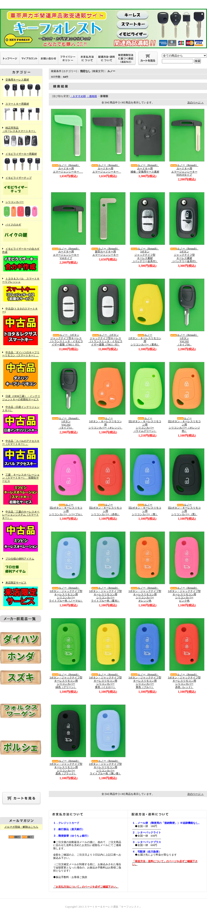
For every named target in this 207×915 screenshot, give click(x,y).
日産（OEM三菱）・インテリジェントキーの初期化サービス (21, 398)
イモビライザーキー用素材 (21, 162)
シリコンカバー (21, 209)
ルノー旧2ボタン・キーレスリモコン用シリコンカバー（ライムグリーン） (145, 425)
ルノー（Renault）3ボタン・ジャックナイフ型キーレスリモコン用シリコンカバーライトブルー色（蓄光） (105, 594)
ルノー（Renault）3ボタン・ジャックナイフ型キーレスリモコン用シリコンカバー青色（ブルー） (145, 681)
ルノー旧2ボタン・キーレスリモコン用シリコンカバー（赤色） (105, 509)
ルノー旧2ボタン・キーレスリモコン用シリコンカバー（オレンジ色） (184, 425)
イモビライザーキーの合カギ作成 (21, 259)
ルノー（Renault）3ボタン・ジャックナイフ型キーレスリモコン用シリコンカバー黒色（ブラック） (66, 767)
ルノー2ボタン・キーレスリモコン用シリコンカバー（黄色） (145, 339)
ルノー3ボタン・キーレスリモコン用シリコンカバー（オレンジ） (105, 423)
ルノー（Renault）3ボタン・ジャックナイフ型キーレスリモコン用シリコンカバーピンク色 (184, 594)
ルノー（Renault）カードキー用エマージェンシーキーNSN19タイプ (184, 170)
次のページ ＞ (195, 102)
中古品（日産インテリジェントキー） (21, 420)
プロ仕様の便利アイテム (21, 567)
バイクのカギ (21, 233)
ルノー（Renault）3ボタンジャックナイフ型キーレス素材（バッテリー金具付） (145, 255)
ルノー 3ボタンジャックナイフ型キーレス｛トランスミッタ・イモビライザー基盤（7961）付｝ (66, 339)
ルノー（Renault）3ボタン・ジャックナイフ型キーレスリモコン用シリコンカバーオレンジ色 (145, 594)
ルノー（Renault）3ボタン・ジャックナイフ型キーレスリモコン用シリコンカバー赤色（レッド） (184, 681)
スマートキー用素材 (21, 112)
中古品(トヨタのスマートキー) (21, 326)
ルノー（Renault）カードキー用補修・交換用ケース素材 (145, 168)
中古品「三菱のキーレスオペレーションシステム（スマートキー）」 (21, 531)
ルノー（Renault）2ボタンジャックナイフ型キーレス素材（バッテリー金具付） (184, 255)
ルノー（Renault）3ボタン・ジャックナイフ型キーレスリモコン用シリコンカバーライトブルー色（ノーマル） (66, 594)
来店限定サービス (21, 594)
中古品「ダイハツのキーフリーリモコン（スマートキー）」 (21, 370)
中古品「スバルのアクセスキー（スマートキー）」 (21, 454)
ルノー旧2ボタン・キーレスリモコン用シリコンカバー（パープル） (66, 509)
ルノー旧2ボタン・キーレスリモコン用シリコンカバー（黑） (184, 509)
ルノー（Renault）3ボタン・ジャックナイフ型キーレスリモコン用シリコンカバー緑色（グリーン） (66, 681)
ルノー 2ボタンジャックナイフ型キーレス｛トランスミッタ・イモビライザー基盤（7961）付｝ (105, 339)
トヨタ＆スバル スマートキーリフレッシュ (21, 289)
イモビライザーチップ (21, 186)
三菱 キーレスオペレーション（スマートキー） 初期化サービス (21, 489)
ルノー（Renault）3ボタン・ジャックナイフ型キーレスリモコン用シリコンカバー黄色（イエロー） (105, 681)
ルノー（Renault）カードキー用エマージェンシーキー (68, 168)
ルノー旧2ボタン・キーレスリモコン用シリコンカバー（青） (145, 509)
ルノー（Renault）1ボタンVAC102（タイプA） (66, 423)
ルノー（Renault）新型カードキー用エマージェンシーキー (105, 251)
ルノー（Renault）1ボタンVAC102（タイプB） (184, 339)
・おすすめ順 (78, 96)
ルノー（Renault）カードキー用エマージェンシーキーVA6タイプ (66, 253)
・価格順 (92, 96)
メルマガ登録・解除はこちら (21, 826)
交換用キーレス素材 (21, 88)
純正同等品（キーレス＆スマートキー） (21, 137)
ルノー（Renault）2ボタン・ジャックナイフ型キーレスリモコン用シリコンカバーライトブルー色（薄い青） (105, 767)
